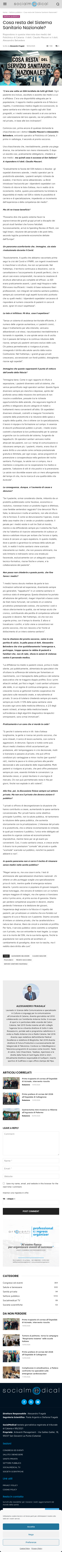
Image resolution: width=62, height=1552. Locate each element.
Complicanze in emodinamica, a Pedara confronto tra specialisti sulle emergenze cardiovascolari (40, 1371)
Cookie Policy (25, 1548)
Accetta (31, 1526)
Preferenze (31, 1542)
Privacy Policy (36, 1548)
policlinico (8, 960)
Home (5, 12)
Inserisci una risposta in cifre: (16, 1192)
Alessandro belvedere (20, 956)
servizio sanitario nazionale (15, 964)
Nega (31, 1534)
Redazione (26, 1085)
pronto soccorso (24, 960)
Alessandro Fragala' (17, 46)
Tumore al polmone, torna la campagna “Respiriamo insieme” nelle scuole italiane (40, 1338)
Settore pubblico (15, 12)
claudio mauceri (39, 956)
